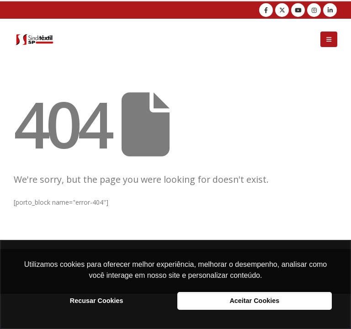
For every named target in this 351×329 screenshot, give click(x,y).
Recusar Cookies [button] (96, 300)
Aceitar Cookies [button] (254, 300)
